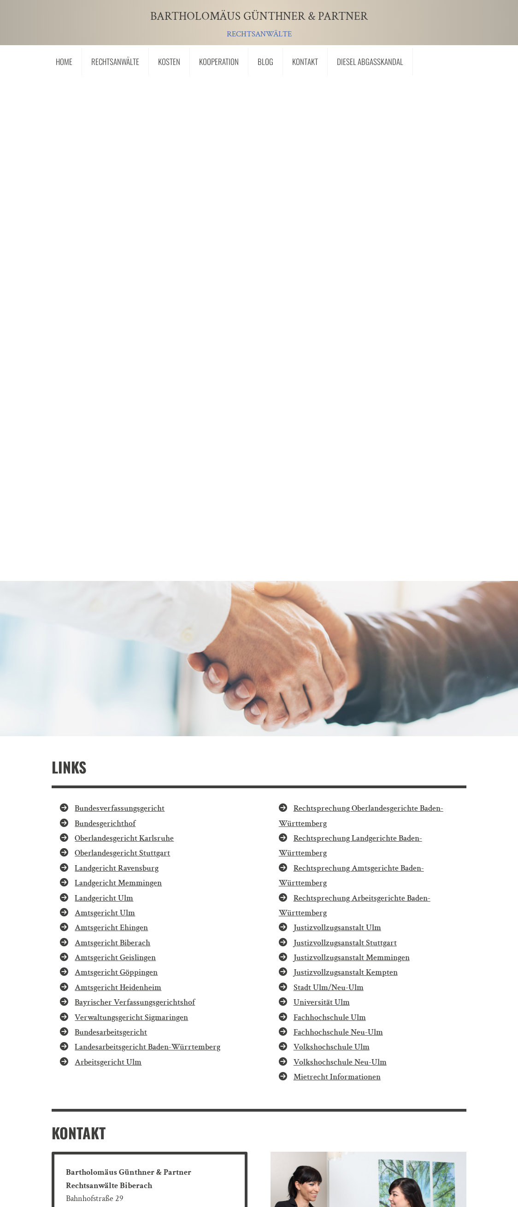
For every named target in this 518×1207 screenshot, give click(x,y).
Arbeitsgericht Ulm (108, 554)
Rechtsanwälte (115, 61)
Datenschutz (173, 1124)
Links (69, 1124)
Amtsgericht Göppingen (116, 464)
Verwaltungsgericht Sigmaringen (131, 509)
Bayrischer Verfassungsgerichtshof (135, 494)
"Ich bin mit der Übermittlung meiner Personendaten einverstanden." (206, 1040)
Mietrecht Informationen (337, 569)
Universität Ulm (322, 494)
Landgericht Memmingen (118, 375)
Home (64, 61)
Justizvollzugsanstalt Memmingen (352, 450)
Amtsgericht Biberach (112, 434)
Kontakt (305, 61)
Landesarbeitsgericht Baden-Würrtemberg (147, 539)
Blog (265, 61)
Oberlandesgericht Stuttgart (122, 345)
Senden (417, 1065)
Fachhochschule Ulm (330, 509)
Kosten (169, 61)
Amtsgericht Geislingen (115, 450)
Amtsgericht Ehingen (111, 420)
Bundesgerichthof (105, 315)
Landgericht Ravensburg (117, 360)
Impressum (115, 1124)
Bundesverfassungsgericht (120, 300)
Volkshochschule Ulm (332, 539)
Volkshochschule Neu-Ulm (340, 554)
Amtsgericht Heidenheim (118, 479)
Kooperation (219, 61)
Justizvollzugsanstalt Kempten (346, 464)
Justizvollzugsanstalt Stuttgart (345, 434)
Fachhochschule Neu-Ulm (338, 524)
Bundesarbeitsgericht (111, 524)
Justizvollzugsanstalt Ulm (337, 420)
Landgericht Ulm (104, 390)
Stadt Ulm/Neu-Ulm (329, 479)
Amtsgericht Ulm (105, 404)
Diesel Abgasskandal (370, 61)
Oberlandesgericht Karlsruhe (124, 330)
